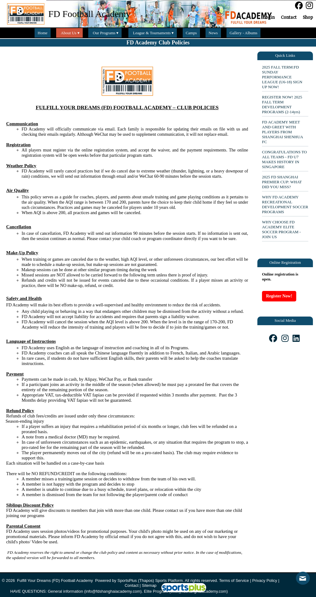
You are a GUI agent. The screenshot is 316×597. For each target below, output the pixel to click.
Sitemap (149, 585)
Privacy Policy (264, 580)
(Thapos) (146, 580)
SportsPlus (127, 580)
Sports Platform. (169, 580)
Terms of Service (234, 580)
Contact (132, 585)
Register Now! (279, 296)
